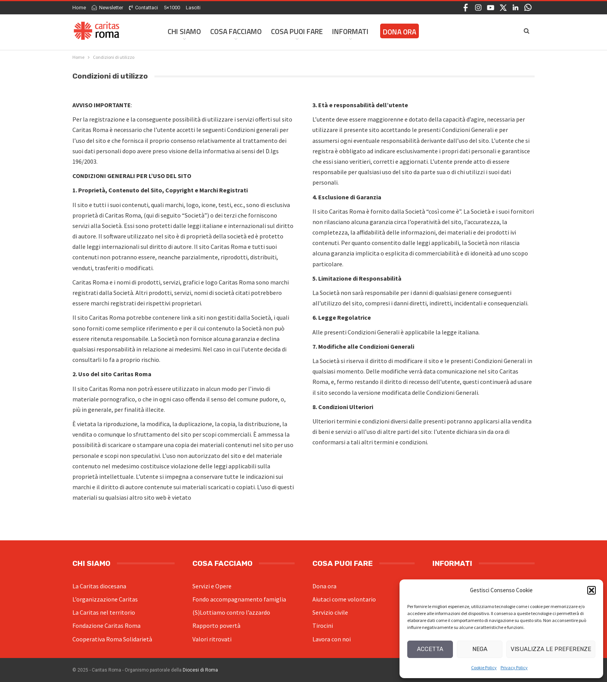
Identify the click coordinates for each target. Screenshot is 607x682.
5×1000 (172, 7)
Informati (350, 31)
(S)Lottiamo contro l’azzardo (231, 612)
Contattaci (143, 7)
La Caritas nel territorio (103, 612)
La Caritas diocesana (99, 586)
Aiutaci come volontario (344, 599)
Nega (479, 649)
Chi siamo (184, 31)
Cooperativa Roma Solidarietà (112, 639)
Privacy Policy (514, 667)
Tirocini (322, 625)
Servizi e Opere (211, 586)
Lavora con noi (331, 639)
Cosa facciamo (236, 31)
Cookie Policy (484, 667)
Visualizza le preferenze (551, 649)
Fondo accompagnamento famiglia (239, 599)
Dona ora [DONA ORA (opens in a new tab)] (399, 31)
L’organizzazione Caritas (105, 599)
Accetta (430, 649)
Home (79, 7)
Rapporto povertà (216, 625)
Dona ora (324, 586)
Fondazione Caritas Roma (106, 625)
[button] (591, 590)
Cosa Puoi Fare (297, 31)
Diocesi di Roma (200, 670)
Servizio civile (330, 612)
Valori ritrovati (211, 639)
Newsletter (107, 7)
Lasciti (193, 7)
